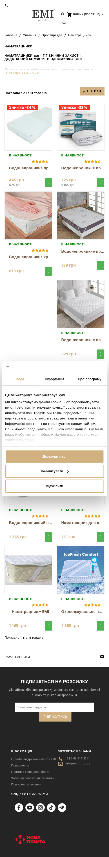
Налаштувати (55, 471)
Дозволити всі (55, 456)
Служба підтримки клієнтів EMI (33, 759)
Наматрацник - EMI (30, 611)
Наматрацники (17, 657)
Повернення (20, 766)
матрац (51, 69)
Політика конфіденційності (30, 772)
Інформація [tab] (54, 379)
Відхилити (54, 486)
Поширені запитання (26, 784)
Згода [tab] (19, 379)
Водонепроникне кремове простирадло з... (51, 257)
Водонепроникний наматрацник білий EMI (50, 522)
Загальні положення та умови (32, 778)
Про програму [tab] (89, 379)
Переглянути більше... (23, 73)
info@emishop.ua (78, 764)
